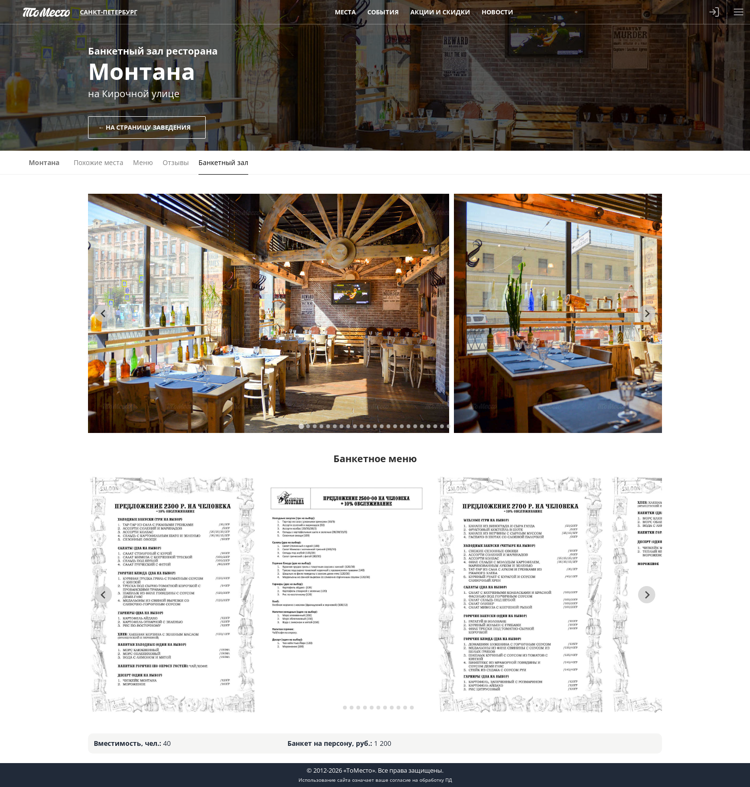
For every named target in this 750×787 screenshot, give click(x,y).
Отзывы (176, 162)
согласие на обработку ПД (421, 779)
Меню (143, 162)
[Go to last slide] (103, 313)
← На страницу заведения (144, 127)
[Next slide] (646, 313)
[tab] (301, 426)
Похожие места (98, 162)
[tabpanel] (268, 313)
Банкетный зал (223, 162)
